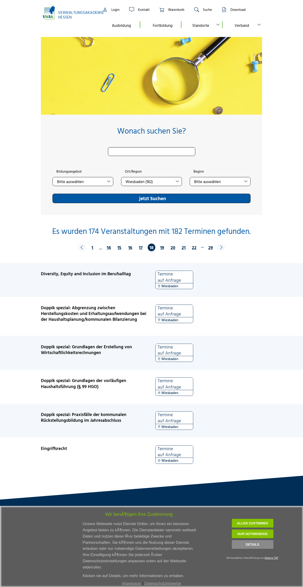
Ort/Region (133, 171)
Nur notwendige (252, 534)
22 (194, 247)
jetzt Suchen (152, 198)
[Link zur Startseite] (68, 12)
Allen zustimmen (252, 523)
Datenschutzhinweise (162, 583)
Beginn (198, 171)
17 (141, 247)
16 (130, 247)
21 (184, 247)
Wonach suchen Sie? (151, 131)
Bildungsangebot (69, 171)
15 (119, 247)
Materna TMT (272, 558)
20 (173, 247)
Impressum (131, 583)
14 (109, 247)
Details (252, 544)
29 (210, 247)
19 (162, 247)
